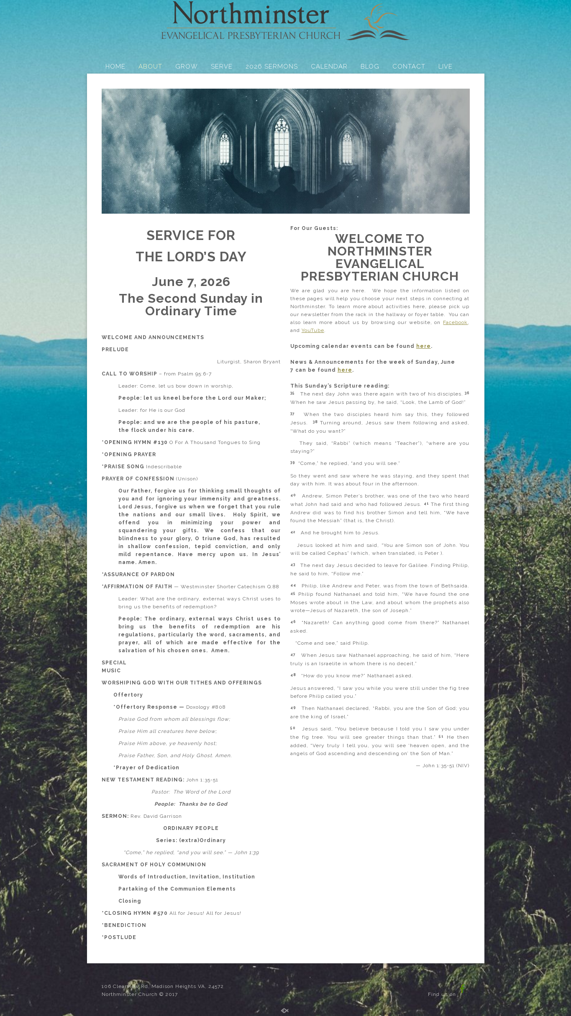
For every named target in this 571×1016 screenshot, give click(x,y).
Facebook (455, 322)
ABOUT (150, 66)
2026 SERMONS (272, 66)
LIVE (445, 66)
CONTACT (408, 66)
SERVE (222, 66)
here (423, 346)
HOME (115, 66)
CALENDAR (329, 66)
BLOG (370, 66)
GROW (186, 66)
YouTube (313, 330)
